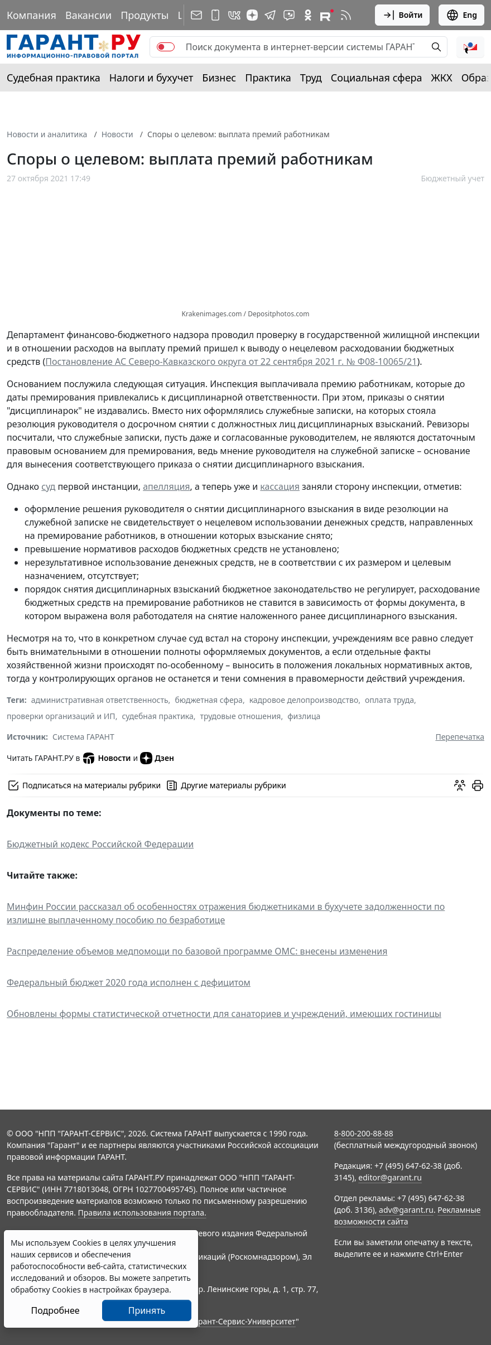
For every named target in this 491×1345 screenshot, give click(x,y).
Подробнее (55, 1310)
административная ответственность (100, 700)
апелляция (166, 486)
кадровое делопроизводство (304, 700)
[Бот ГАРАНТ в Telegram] (289, 15)
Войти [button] (402, 15)
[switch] (166, 46)
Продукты (145, 15)
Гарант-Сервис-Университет (243, 1321)
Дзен (157, 758)
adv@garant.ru (406, 1209)
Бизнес (219, 77)
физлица (303, 716)
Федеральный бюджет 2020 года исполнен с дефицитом (129, 982)
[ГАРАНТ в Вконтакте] (234, 15)
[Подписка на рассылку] (196, 15)
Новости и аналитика (47, 134)
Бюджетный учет (452, 178)
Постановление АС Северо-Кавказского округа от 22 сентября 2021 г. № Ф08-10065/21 (231, 361)
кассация (280, 486)
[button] (470, 46)
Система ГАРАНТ (83, 736)
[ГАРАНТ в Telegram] (270, 15)
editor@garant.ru (390, 1177)
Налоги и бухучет (151, 77)
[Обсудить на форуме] (459, 785)
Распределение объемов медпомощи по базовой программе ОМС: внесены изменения (197, 951)
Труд (311, 77)
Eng (461, 15)
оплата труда (389, 700)
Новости (117, 134)
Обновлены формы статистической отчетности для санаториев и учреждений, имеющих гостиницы (224, 1013)
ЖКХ (442, 77)
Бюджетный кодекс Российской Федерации (100, 844)
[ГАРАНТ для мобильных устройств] (215, 15)
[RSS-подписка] (346, 15)
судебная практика (157, 716)
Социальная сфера (376, 77)
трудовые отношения (240, 716)
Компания (31, 15)
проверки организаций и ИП (61, 716)
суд (48, 486)
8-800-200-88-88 (363, 1133)
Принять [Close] (147, 1310)
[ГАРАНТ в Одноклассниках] (308, 15)
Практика (268, 77)
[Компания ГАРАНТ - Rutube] (327, 15)
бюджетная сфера (209, 700)
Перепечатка (459, 736)
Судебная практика (53, 77)
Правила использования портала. (142, 1212)
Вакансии (88, 15)
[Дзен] (252, 15)
